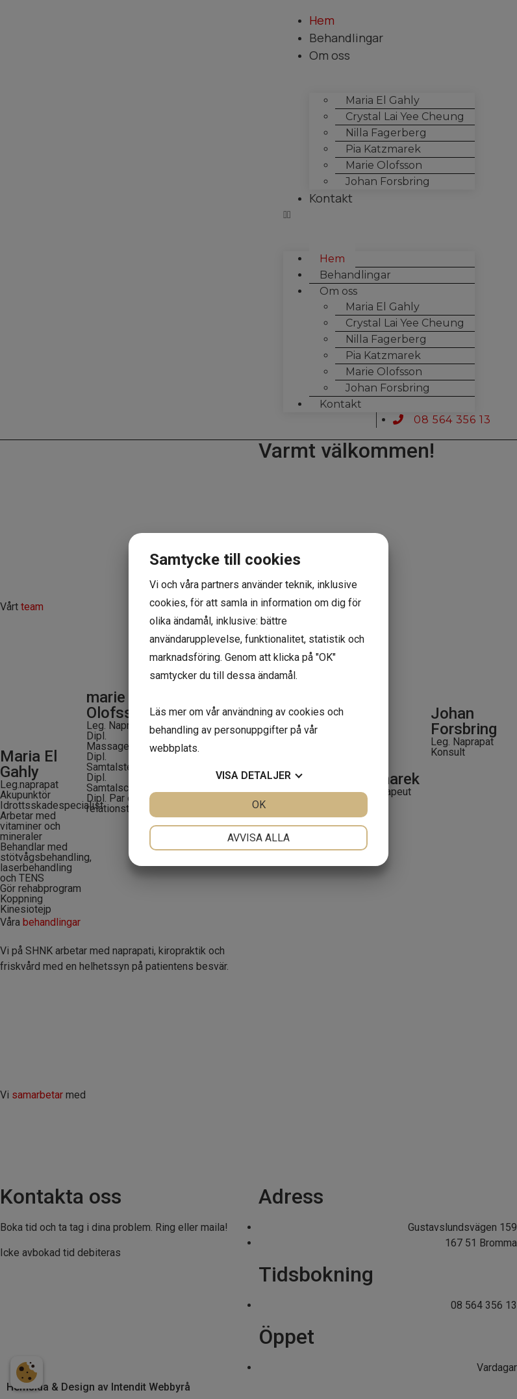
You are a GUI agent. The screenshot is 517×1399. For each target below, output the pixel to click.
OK (259, 805)
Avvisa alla (258, 838)
